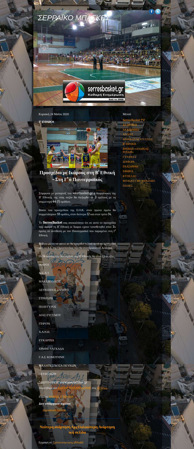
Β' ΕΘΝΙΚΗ (129, 144)
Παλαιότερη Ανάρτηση (96, 427)
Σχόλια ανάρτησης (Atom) (68, 442)
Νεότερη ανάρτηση (55, 427)
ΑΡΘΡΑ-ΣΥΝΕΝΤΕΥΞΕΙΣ (138, 139)
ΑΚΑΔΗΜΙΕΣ (131, 129)
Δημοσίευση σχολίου (54, 410)
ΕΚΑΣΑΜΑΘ (130, 166)
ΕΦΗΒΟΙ (128, 171)
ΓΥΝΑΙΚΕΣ (129, 156)
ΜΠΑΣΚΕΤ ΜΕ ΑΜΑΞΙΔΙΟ (139, 180)
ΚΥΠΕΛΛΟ (129, 176)
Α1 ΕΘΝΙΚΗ (130, 124)
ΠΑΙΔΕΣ (128, 185)
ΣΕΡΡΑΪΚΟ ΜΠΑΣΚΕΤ (74, 18)
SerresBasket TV (134, 120)
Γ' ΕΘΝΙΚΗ (66, 396)
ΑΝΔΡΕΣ (54, 396)
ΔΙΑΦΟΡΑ (128, 161)
